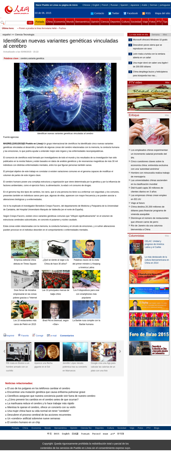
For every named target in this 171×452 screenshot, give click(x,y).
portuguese (165, 5)
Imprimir (8, 335)
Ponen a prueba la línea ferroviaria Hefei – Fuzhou (42, 28)
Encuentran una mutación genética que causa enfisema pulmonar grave (46, 392)
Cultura (125, 21)
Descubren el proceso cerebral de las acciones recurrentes (39, 414)
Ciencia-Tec (86, 428)
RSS (146, 13)
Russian (114, 5)
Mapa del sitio (162, 13)
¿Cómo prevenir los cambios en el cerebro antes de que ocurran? (43, 399)
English (95, 5)
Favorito (23, 335)
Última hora (7, 28)
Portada (39, 21)
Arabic (144, 5)
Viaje (145, 21)
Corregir (37, 335)
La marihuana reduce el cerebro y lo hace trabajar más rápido (40, 403)
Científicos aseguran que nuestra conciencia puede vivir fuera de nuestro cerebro (51, 395)
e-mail (52, 335)
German (153, 5)
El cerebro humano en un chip (23, 422)
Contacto (97, 13)
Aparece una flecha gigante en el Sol (43, 365)
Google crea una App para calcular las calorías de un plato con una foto (103, 367)
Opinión (95, 21)
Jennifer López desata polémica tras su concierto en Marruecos (75, 367)
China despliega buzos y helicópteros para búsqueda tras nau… (150, 73)
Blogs (156, 428)
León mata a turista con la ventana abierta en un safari (149, 56)
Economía (59, 21)
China (49, 21)
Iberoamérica (82, 21)
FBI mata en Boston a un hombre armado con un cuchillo (17, 367)
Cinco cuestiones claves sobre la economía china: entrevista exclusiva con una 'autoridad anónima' (149, 165)
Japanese (134, 5)
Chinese (86, 5)
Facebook (131, 13)
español (7, 34)
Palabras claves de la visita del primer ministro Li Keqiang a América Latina (86, 264)
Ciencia (105, 21)
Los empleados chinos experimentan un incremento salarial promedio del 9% (149, 154)
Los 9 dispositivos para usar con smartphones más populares (86, 294)
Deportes (115, 21)
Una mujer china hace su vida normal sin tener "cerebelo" (38, 410)
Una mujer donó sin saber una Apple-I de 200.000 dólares (150, 65)
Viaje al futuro (138, 203)
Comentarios (67, 335)
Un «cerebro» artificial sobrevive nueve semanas (33, 418)
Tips (165, 21)
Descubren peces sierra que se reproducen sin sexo (147, 47)
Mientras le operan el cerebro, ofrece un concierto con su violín (41, 407)
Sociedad (136, 21)
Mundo (70, 21)
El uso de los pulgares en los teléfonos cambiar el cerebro (38, 388)
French (105, 5)
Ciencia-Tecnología (24, 34)
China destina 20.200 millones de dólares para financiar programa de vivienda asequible (148, 210)
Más (167, 82)
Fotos (152, 21)
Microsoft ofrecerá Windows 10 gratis (150, 39)
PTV (159, 21)
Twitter (113, 13)
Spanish (124, 5)
